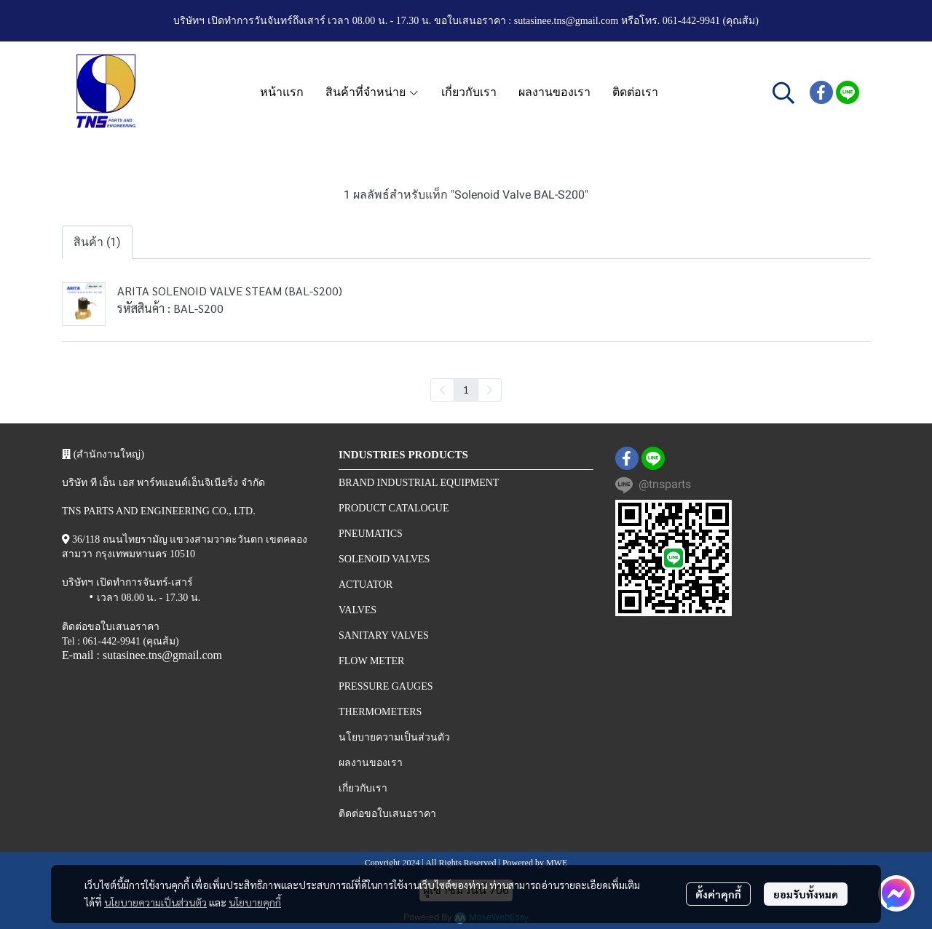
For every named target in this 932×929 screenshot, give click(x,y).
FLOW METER (371, 660)
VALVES (357, 610)
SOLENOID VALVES (384, 559)
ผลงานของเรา (371, 762)
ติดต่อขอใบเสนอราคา (387, 813)
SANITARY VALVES (384, 635)
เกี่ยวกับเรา (363, 788)
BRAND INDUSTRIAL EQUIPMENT (419, 482)
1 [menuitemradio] (466, 389)
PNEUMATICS (371, 533)
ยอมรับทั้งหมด (805, 894)
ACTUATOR (365, 584)
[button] (783, 92)
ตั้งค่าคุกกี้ (718, 894)
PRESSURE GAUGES (386, 686)
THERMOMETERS (380, 711)
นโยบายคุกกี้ (255, 902)
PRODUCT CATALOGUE (394, 508)
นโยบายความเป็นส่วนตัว (155, 902)
